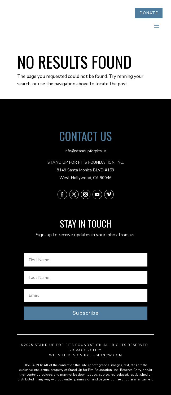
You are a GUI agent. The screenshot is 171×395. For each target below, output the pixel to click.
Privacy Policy (85, 350)
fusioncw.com (106, 355)
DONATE (148, 13)
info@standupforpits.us (86, 151)
